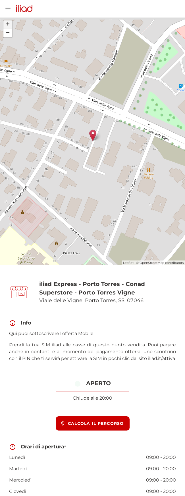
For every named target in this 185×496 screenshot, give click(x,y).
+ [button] (8, 24)
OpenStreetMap (152, 263)
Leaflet (128, 263)
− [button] (8, 33)
